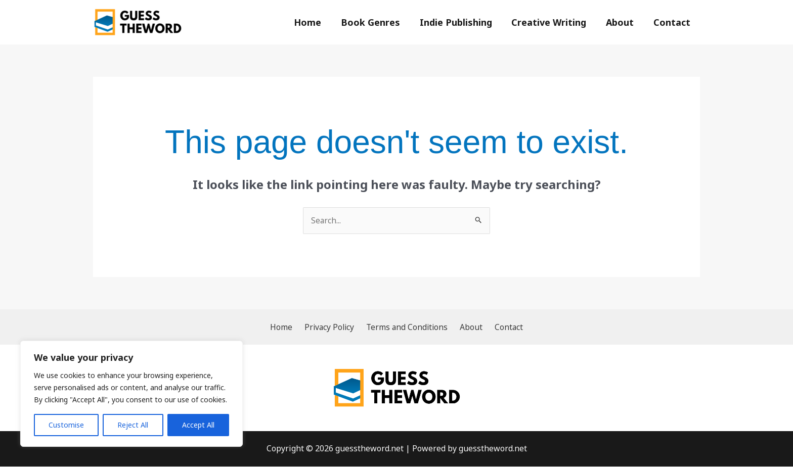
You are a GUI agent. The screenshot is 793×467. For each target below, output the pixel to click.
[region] (131, 394)
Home (315, 22)
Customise (66, 425)
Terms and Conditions (408, 327)
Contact (672, 22)
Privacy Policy (332, 327)
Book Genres (376, 22)
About (622, 22)
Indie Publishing (460, 22)
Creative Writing (552, 22)
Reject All (132, 425)
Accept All (198, 425)
